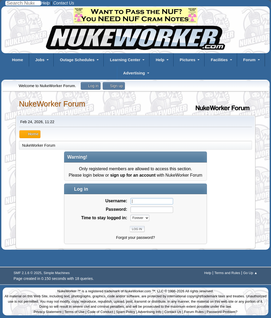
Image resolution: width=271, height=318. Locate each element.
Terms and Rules (227, 273)
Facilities (219, 59)
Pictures (187, 59)
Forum (249, 59)
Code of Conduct (100, 312)
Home (17, 59)
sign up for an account (133, 175)
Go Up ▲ (250, 273)
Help (160, 59)
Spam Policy (125, 312)
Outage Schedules (77, 59)
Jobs (39, 59)
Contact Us (172, 312)
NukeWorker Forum (52, 104)
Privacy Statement (48, 312)
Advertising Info (149, 312)
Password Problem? (222, 312)
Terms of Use (74, 312)
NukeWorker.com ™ (140, 291)
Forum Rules (194, 312)
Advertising (134, 73)
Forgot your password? (135, 237)
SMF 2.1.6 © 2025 (27, 273)
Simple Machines (57, 273)
